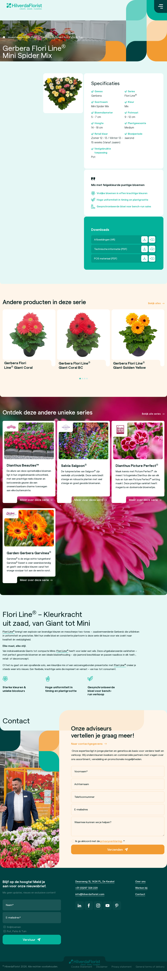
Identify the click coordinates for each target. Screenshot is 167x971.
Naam (10, 904)
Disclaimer (102, 966)
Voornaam (81, 771)
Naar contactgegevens (87, 743)
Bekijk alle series (151, 413)
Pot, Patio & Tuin (36, 37)
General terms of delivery (150, 966)
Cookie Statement (81, 966)
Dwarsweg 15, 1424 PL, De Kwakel (94, 881)
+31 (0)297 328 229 (86, 887)
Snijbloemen (12, 926)
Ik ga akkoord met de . (98, 841)
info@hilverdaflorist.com (89, 894)
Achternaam (81, 784)
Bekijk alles (154, 303)
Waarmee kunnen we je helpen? (92, 821)
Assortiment (15, 37)
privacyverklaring (111, 840)
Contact (140, 894)
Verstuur (29, 939)
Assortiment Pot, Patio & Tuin (65, 37)
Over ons (140, 881)
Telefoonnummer (84, 796)
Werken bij (141, 887)
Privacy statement (122, 966)
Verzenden (115, 849)
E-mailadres (81, 809)
